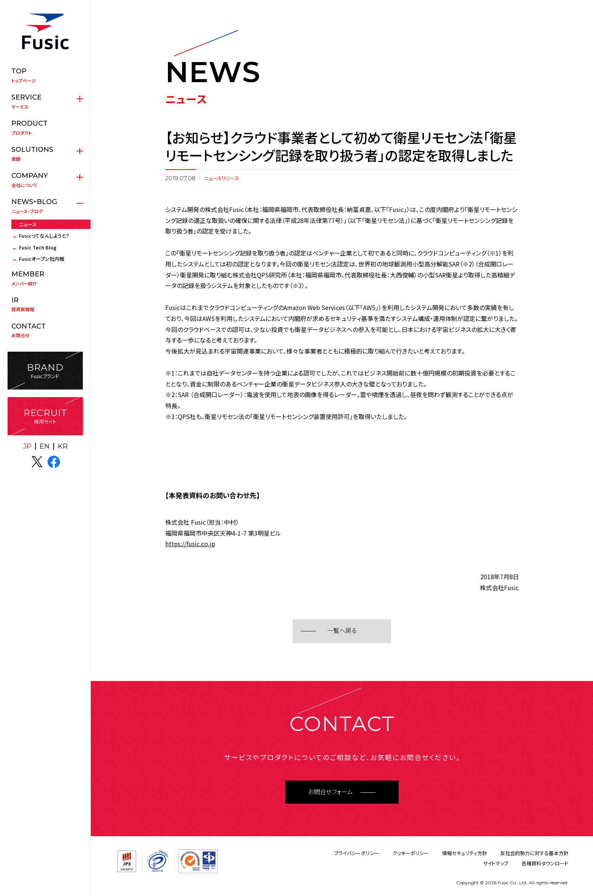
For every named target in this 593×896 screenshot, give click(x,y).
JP (27, 446)
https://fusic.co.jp (190, 543)
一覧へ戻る (342, 630)
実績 (45, 153)
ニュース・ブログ (45, 206)
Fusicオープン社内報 (41, 258)
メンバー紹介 (45, 278)
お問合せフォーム (330, 792)
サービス (45, 101)
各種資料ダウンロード (545, 863)
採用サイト (45, 416)
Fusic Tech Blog (37, 247)
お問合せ (45, 330)
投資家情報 (45, 304)
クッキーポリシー (411, 853)
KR (63, 446)
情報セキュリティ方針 (464, 853)
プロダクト (45, 127)
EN (45, 446)
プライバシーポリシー (356, 853)
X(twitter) (37, 461)
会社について (45, 179)
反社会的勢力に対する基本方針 (534, 853)
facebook (53, 461)
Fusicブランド (45, 371)
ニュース (28, 224)
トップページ (45, 75)
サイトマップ (495, 863)
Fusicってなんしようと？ (44, 235)
